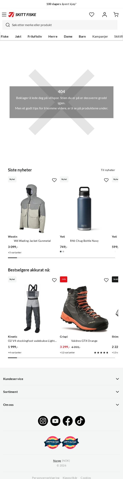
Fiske (5, 36)
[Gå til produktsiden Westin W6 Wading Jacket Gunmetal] (32, 208)
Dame (68, 36)
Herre (53, 36)
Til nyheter (108, 170)
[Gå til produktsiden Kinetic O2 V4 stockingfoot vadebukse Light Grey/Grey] (32, 308)
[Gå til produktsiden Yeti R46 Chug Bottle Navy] (84, 208)
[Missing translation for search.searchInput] (6, 25)
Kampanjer (100, 36)
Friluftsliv (35, 36)
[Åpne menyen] (4, 14)
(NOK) (61, 461)
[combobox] (59, 25)
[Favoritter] (91, 14)
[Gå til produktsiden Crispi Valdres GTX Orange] (84, 308)
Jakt (18, 36)
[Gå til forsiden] (22, 14)
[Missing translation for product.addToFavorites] (54, 180)
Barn (82, 36)
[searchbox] (63, 24)
